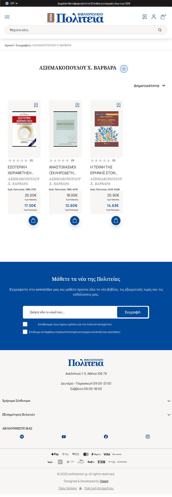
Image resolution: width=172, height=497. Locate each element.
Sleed (104, 481)
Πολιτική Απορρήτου (99, 488)
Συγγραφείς (23, 45)
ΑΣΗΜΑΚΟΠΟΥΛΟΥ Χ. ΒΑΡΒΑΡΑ (23, 181)
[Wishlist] (144, 17)
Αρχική (9, 45)
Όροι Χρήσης (67, 488)
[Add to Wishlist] (36, 105)
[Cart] (162, 17)
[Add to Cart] (33, 221)
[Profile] (153, 17)
